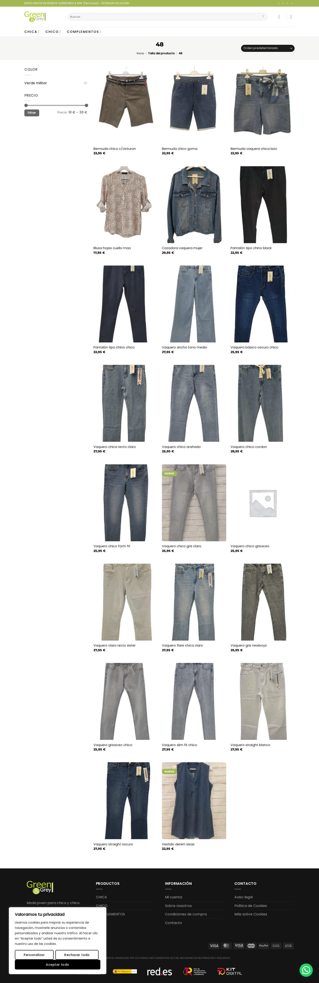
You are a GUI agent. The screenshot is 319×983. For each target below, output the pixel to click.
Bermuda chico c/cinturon (114, 149)
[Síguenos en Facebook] (279, 3)
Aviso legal (243, 897)
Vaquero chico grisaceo (250, 546)
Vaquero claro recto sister (114, 645)
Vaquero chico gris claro (181, 546)
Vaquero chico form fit (111, 546)
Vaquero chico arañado (181, 447)
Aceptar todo (57, 964)
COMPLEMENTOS (84, 31)
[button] (280, 17)
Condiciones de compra (186, 914)
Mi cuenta (173, 897)
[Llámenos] (292, 3)
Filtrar (32, 113)
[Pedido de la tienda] (268, 48)
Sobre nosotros (178, 905)
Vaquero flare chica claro (182, 645)
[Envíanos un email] (288, 3)
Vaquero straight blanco (250, 745)
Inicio (140, 53)
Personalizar (34, 955)
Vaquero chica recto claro (114, 447)
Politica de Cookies (250, 905)
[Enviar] (263, 17)
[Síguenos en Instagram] (284, 3)
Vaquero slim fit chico (179, 745)
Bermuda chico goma (179, 149)
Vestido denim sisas (178, 844)
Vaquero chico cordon (249, 447)
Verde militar (35, 83)
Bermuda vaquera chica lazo (254, 149)
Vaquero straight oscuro (113, 844)
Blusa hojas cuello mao (112, 248)
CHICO (53, 31)
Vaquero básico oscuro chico (254, 347)
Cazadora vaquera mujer (182, 248)
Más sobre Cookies (250, 914)
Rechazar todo (76, 955)
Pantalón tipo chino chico (114, 347)
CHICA (32, 31)
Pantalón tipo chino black (251, 248)
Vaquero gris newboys (249, 645)
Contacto (173, 922)
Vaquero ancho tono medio (184, 347)
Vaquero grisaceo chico (112, 745)
